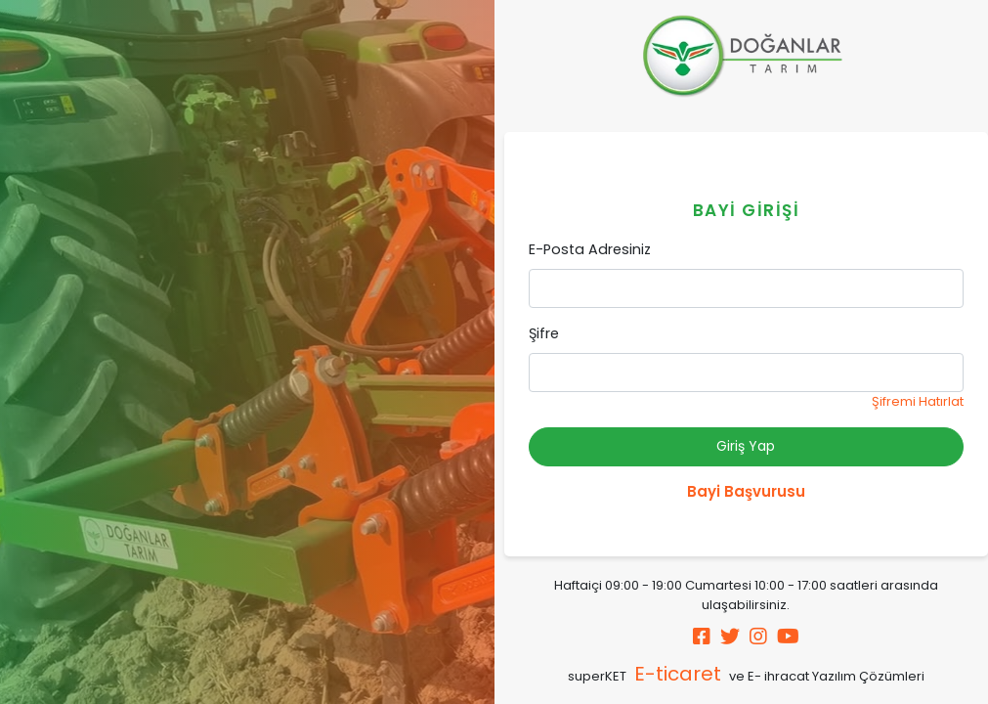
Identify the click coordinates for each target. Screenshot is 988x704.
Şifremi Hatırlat (918, 401)
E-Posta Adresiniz (590, 249)
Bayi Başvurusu (746, 491)
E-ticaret (677, 673)
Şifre (544, 333)
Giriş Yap (745, 446)
